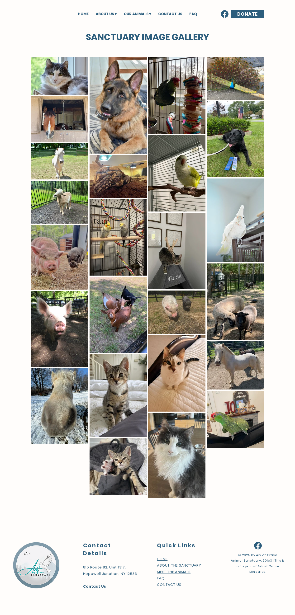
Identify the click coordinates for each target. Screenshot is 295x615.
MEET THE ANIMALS (173, 571)
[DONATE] (247, 14)
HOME (162, 558)
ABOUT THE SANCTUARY (179, 565)
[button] (106, 14)
